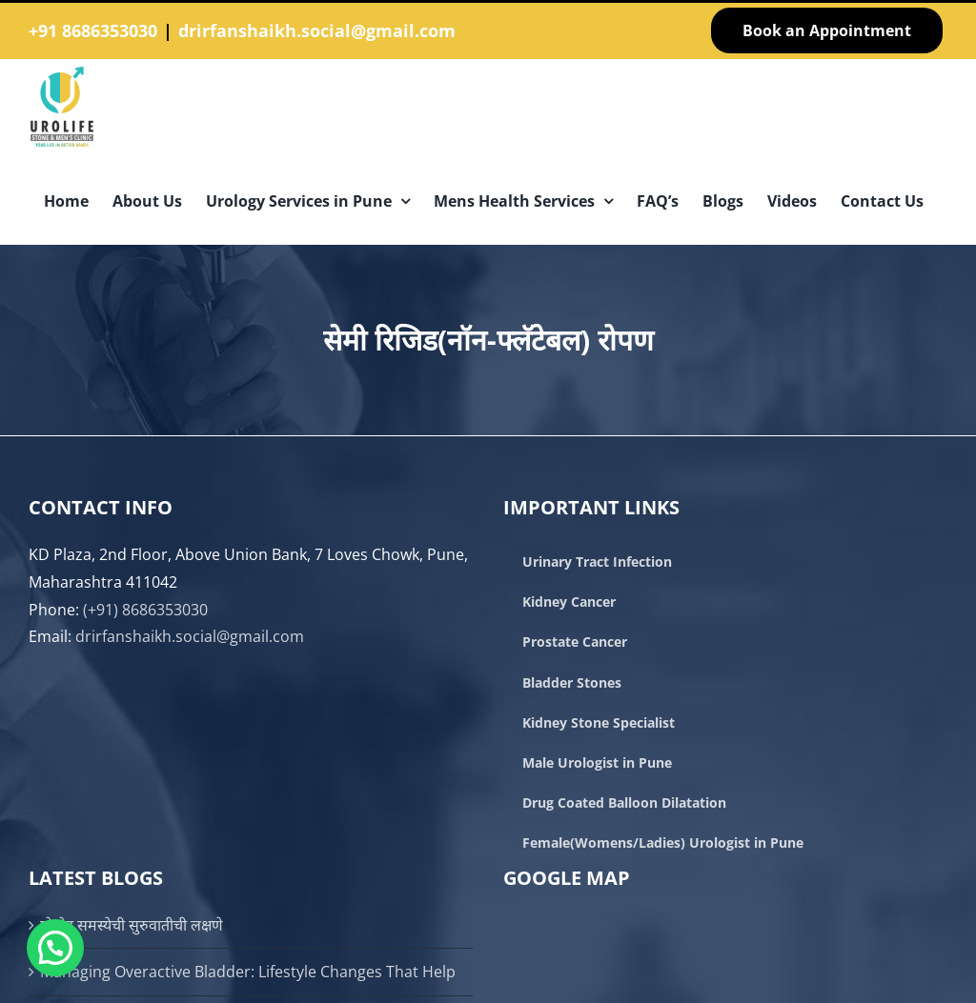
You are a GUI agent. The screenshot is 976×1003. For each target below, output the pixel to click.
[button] (55, 947)
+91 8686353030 (93, 30)
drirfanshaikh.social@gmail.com (317, 30)
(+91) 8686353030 (145, 609)
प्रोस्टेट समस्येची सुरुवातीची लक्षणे (131, 924)
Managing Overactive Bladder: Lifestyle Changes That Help (248, 971)
